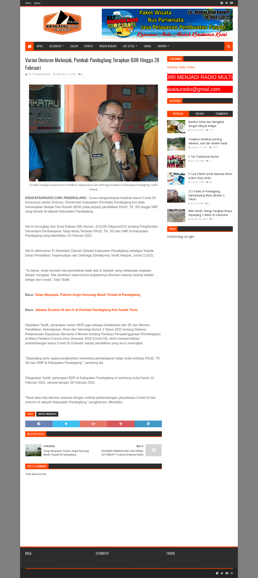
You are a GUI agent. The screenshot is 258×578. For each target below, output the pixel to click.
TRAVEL (147, 46)
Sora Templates (47, 573)
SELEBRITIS (55, 46)
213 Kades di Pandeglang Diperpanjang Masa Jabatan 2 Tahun (206, 195)
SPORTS (88, 46)
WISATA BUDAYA (108, 46)
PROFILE (28, 3)
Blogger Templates (71, 573)
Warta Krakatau (47, 414)
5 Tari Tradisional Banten (203, 156)
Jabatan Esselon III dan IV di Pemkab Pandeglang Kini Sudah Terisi (86, 310)
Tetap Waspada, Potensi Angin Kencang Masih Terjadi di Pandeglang (87, 294)
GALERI (74, 46)
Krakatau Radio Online (181, 67)
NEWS (40, 46)
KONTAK (37, 3)
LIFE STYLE (128, 46)
